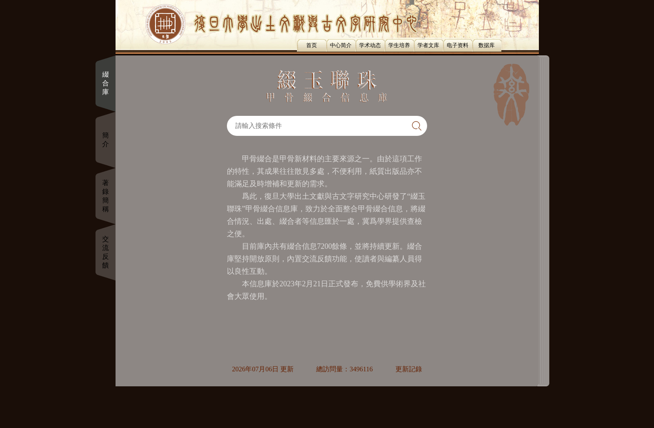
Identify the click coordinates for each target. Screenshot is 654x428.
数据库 (486, 45)
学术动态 (370, 45)
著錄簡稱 (105, 196)
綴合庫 (105, 83)
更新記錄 (408, 369)
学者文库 (428, 45)
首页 (311, 45)
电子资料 (457, 45)
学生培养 (399, 45)
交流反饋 (105, 252)
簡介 (105, 140)
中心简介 (341, 45)
